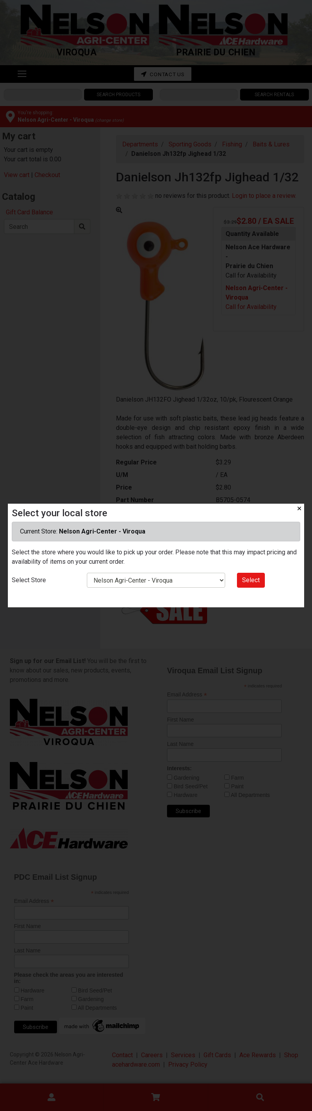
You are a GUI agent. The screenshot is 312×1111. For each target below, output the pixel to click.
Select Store (29, 580)
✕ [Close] (299, 508)
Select (251, 580)
